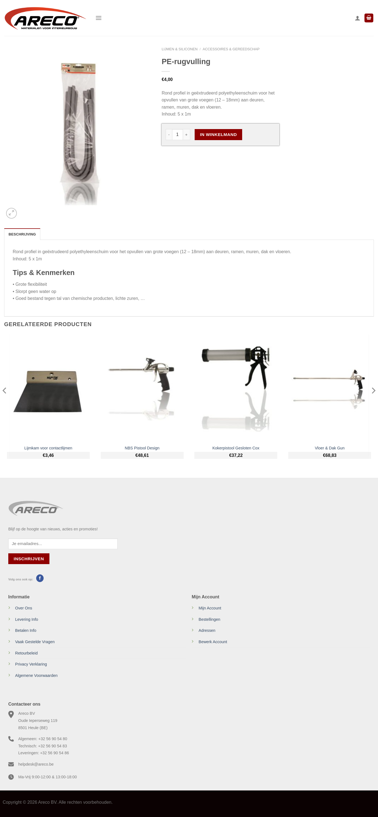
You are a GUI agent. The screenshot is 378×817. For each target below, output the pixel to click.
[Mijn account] (357, 18)
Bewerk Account (213, 642)
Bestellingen (209, 619)
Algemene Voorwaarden (36, 675)
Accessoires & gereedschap (231, 49)
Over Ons (23, 608)
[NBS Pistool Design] (142, 388)
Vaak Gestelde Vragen (35, 642)
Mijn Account (210, 608)
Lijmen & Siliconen (179, 49)
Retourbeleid (26, 653)
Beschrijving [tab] (22, 234)
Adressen (207, 630)
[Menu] (98, 18)
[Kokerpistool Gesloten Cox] (236, 388)
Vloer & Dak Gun (330, 448)
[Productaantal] (177, 134)
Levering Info (26, 619)
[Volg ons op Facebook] (40, 578)
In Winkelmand (218, 134)
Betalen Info (25, 630)
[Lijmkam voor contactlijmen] (48, 388)
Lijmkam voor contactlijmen (48, 448)
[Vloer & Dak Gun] (330, 388)
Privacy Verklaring (31, 664)
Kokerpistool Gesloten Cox (235, 448)
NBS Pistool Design (142, 448)
